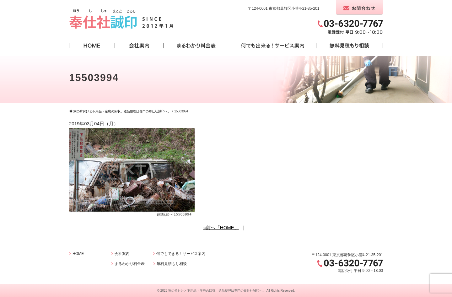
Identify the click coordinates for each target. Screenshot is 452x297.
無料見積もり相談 (172, 264)
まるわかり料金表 (130, 264)
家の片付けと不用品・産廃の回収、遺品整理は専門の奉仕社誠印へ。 (217, 290)
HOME (78, 253)
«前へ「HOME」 (221, 227)
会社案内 (122, 253)
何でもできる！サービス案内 (180, 253)
